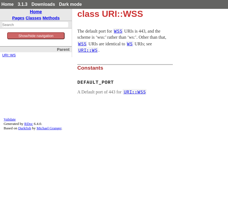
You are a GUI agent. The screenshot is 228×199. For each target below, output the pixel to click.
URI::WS (9, 55)
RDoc (28, 124)
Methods (51, 17)
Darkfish (24, 128)
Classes (33, 17)
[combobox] (35, 24)
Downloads (43, 4)
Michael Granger (49, 128)
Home (7, 4)
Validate (10, 119)
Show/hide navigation (36, 36)
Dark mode (70, 4)
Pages (18, 17)
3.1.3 (23, 4)
